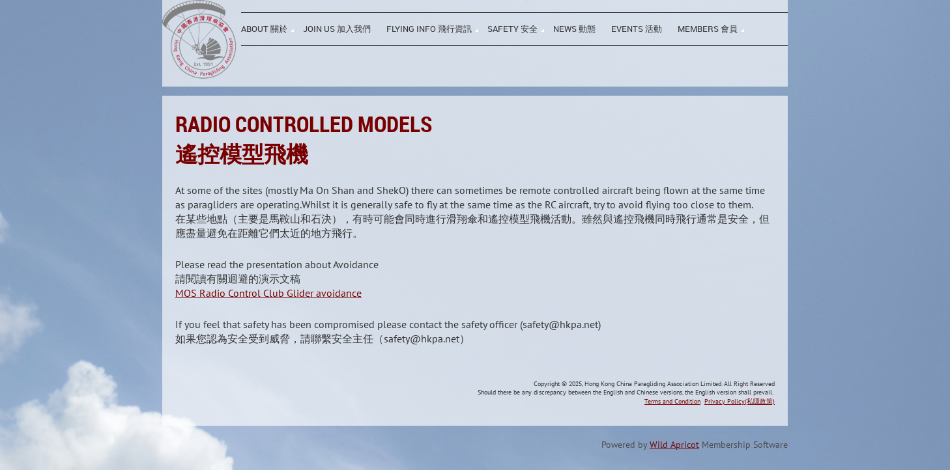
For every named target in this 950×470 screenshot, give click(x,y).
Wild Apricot (674, 444)
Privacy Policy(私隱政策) (739, 401)
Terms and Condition (672, 401)
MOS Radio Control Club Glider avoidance (268, 292)
